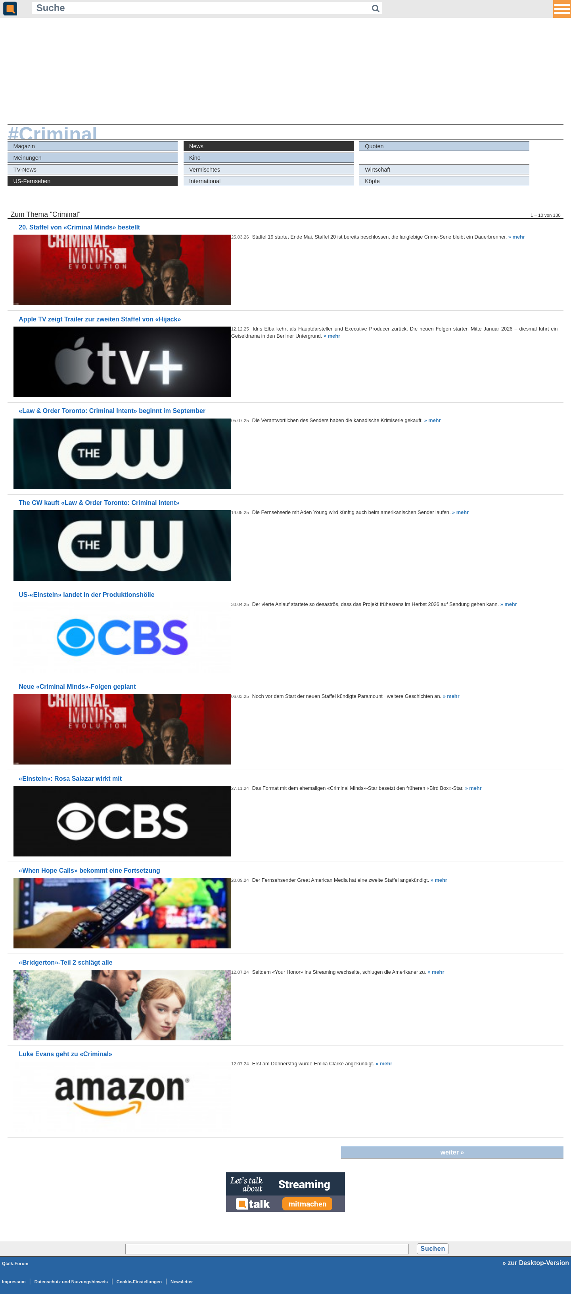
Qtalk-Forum (15, 1263)
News (196, 146)
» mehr (516, 237)
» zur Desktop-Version (535, 1263)
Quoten (374, 146)
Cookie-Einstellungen (139, 1281)
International (204, 181)
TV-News (24, 169)
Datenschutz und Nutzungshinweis (71, 1281)
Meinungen (27, 158)
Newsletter (182, 1281)
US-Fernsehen (32, 181)
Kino (195, 158)
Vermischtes (204, 169)
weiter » (452, 1152)
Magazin (24, 146)
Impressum (14, 1281)
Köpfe (372, 181)
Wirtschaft (377, 169)
